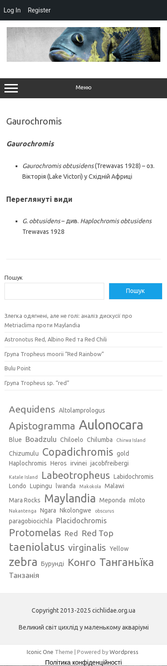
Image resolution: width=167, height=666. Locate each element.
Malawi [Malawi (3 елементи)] (114, 485)
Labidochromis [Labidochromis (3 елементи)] (134, 476)
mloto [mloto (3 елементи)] (137, 500)
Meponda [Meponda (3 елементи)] (112, 500)
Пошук (13, 277)
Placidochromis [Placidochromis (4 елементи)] (81, 520)
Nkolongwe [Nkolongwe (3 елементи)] (75, 510)
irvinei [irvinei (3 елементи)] (78, 463)
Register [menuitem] (39, 10)
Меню (83, 88)
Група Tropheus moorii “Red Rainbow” (54, 354)
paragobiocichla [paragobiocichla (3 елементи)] (31, 521)
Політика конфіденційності (83, 662)
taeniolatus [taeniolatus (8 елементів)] (37, 547)
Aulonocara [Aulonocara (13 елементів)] (111, 424)
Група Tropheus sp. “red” (36, 383)
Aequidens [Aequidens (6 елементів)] (32, 409)
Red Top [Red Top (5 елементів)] (97, 533)
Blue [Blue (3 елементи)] (15, 439)
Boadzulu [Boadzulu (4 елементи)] (41, 439)
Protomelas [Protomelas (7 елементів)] (35, 532)
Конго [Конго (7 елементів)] (82, 562)
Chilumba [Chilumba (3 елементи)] (100, 439)
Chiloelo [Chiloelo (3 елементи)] (71, 439)
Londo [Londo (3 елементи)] (17, 485)
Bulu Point (17, 368)
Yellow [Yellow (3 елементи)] (119, 548)
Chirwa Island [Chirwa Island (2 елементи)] (131, 440)
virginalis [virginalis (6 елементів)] (87, 547)
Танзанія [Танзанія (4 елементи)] (24, 575)
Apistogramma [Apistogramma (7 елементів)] (42, 425)
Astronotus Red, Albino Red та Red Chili (55, 339)
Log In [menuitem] (12, 10)
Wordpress (124, 652)
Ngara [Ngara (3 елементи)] (48, 510)
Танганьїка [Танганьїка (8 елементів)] (126, 562)
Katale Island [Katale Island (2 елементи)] (23, 477)
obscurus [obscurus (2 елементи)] (104, 511)
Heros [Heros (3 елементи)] (58, 463)
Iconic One (40, 652)
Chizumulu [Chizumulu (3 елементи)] (24, 453)
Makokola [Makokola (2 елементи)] (90, 486)
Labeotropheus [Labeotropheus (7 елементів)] (75, 475)
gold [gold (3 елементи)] (123, 453)
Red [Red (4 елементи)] (71, 533)
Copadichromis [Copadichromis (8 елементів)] (77, 451)
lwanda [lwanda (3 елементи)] (66, 485)
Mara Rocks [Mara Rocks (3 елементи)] (25, 500)
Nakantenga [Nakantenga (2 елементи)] (23, 511)
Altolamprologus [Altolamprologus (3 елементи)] (82, 410)
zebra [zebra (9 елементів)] (23, 562)
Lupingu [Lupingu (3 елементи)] (41, 485)
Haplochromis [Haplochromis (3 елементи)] (28, 463)
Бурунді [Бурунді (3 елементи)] (52, 563)
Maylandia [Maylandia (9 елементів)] (70, 498)
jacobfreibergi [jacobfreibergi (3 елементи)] (109, 463)
